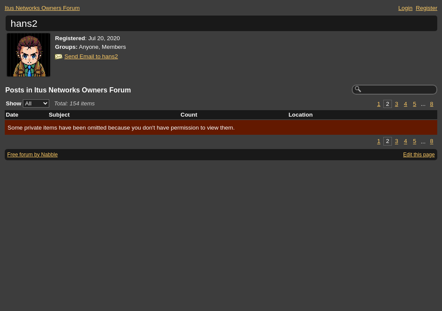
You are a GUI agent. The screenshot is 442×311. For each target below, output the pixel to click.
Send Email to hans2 (91, 56)
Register (426, 8)
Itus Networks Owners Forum (42, 8)
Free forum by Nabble (32, 155)
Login (405, 8)
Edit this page (419, 155)
